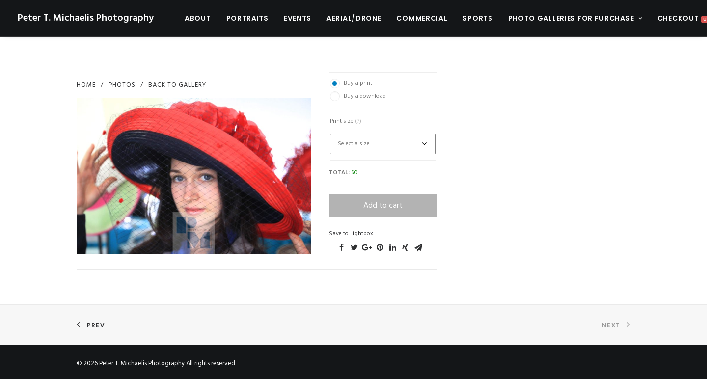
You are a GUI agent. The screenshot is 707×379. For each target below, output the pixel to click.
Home (86, 85)
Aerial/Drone (353, 18)
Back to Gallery (177, 85)
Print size (345, 121)
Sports (477, 18)
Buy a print (358, 83)
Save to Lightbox (351, 234)
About (198, 18)
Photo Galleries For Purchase (575, 18)
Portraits (247, 18)
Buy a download (365, 96)
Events (297, 18)
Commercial (421, 18)
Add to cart (383, 205)
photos (122, 85)
